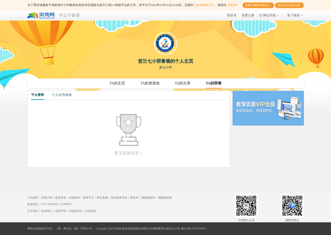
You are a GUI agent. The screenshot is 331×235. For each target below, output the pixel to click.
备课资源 (60, 197)
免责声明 (60, 211)
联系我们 (46, 211)
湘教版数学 (148, 197)
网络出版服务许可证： (41, 228)
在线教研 (74, 197)
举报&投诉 (75, 211)
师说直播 (102, 197)
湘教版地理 (165, 197)
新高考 (134, 197)
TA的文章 (182, 83)
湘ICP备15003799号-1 (194, 228)
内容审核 (90, 211)
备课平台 (88, 197)
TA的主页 (117, 83)
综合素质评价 (119, 197)
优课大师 (46, 197)
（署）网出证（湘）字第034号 (73, 228)
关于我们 (32, 211)
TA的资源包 (150, 83)
